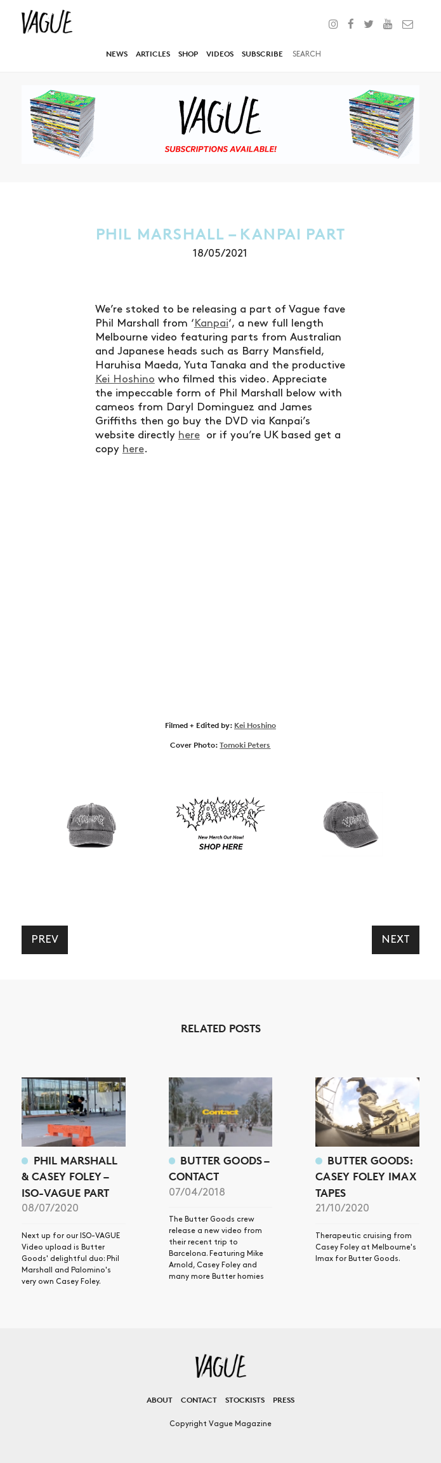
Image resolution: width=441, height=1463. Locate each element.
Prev (44, 939)
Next (395, 939)
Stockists (245, 1400)
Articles (153, 53)
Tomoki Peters (245, 745)
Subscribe (262, 53)
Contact (199, 1400)
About (160, 1400)
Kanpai (211, 323)
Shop (188, 53)
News (117, 53)
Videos (220, 53)
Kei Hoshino (125, 379)
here (189, 435)
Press (283, 1400)
